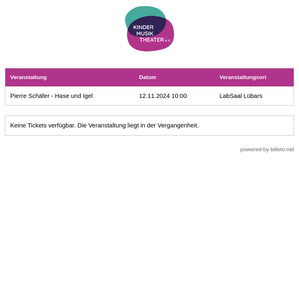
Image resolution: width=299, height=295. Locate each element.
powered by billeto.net (267, 149)
